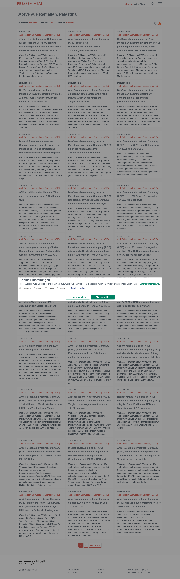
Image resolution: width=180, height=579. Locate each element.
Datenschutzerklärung (149, 284)
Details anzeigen (78, 288)
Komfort (39, 288)
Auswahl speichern (78, 297)
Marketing (64, 288)
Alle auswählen (103, 297)
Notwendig (27, 288)
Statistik (51, 288)
